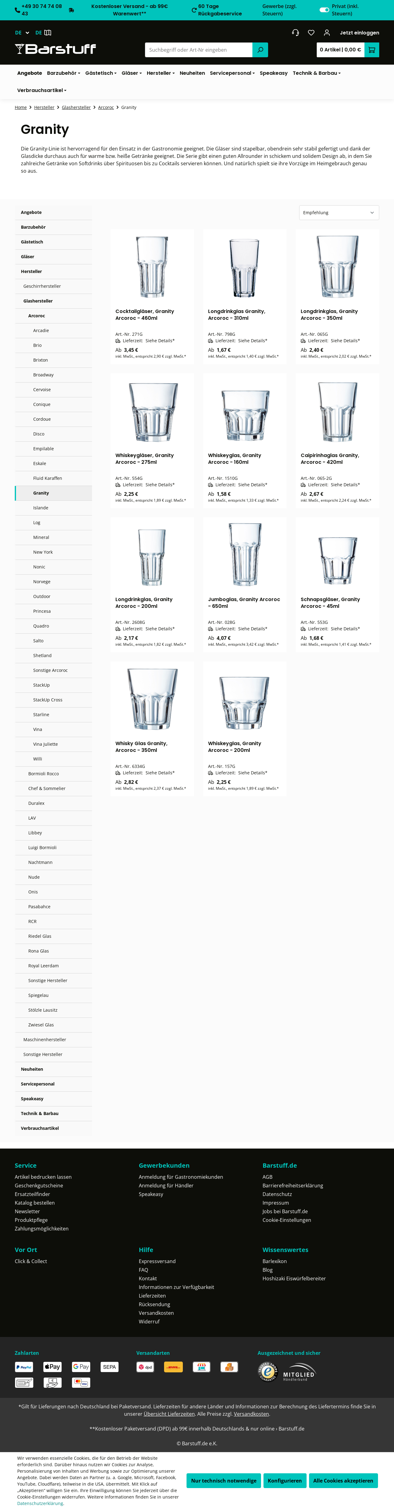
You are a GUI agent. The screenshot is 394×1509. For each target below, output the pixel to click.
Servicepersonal (37, 1084)
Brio (37, 345)
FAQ (143, 1269)
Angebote (31, 212)
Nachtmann (40, 862)
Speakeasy (32, 1099)
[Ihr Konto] (327, 32)
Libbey (35, 833)
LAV (32, 818)
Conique (41, 404)
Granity (41, 493)
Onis (33, 892)
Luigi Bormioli (42, 847)
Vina (37, 729)
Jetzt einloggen (359, 32)
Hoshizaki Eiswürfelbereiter (294, 1278)
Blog (268, 1269)
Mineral (41, 537)
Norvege (41, 581)
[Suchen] (260, 49)
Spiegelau (38, 995)
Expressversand (157, 1261)
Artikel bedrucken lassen (43, 1177)
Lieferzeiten (152, 1295)
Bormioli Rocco (43, 774)
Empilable (43, 448)
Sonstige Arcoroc (50, 670)
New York (43, 552)
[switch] (324, 9)
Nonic (39, 567)
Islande (40, 508)
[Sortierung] (339, 212)
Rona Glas (38, 951)
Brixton (40, 360)
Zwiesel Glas (41, 1025)
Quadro (41, 626)
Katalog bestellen (35, 1202)
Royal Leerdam (43, 966)
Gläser (27, 256)
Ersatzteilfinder (32, 1194)
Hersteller (31, 271)
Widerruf (149, 1321)
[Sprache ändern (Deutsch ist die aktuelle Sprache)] (25, 32)
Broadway (43, 375)
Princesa (42, 611)
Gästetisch (32, 242)
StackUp (41, 685)
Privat (345, 10)
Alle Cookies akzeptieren (343, 1480)
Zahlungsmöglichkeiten (42, 1228)
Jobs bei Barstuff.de (285, 1211)
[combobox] (199, 49)
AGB (267, 1177)
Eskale (39, 463)
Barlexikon (275, 1261)
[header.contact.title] (295, 32)
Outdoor (41, 596)
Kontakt (148, 1278)
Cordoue (42, 419)
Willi (37, 759)
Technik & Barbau (39, 1113)
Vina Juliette (45, 744)
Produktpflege (31, 1220)
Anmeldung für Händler (166, 1185)
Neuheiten (32, 1069)
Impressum (276, 1202)
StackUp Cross (47, 700)
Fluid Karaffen (47, 478)
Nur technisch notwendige (223, 1480)
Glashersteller (38, 301)
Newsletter (27, 1211)
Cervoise (42, 389)
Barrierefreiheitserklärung (293, 1185)
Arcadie (41, 330)
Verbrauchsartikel (40, 1128)
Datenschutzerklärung (40, 1503)
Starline (41, 714)
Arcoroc (36, 316)
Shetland (42, 655)
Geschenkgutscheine (39, 1185)
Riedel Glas (39, 936)
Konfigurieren (285, 1480)
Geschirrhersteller (42, 286)
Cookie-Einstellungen (287, 1220)
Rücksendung (154, 1304)
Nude (34, 877)
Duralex (36, 803)
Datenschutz (277, 1194)
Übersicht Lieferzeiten (169, 1414)
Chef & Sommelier (47, 788)
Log (36, 522)
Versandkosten (156, 1313)
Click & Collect (31, 1261)
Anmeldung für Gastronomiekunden (181, 1177)
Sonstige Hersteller (47, 980)
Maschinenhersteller (44, 1039)
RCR (32, 921)
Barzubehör (33, 227)
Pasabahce (39, 906)
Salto (38, 641)
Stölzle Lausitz (43, 1010)
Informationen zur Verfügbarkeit (176, 1287)
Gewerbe (280, 10)
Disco (38, 434)
